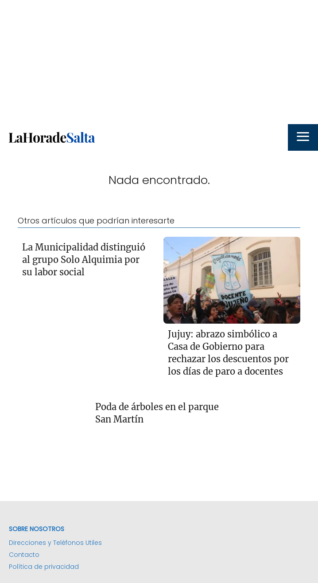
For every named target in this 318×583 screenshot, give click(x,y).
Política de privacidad (44, 566)
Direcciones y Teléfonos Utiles (55, 542)
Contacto (24, 554)
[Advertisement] (159, 62)
